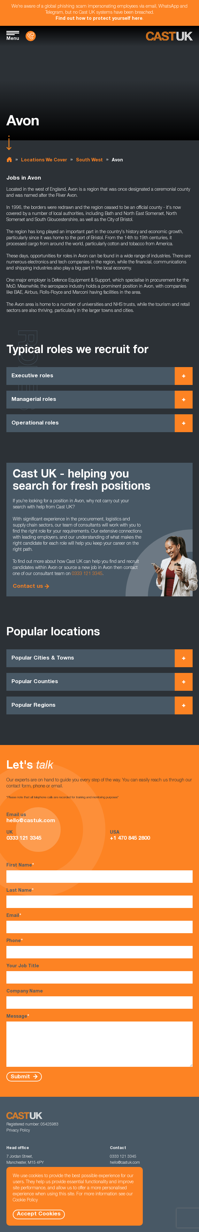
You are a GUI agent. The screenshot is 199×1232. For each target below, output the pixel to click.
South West (89, 160)
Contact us (28, 586)
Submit (21, 1077)
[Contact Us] (31, 36)
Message (99, 1040)
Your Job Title (99, 974)
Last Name (99, 898)
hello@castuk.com (30, 821)
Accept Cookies (39, 1214)
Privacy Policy (18, 1130)
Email (99, 923)
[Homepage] (169, 36)
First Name (99, 873)
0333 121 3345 (87, 574)
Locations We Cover (44, 160)
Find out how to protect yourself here (99, 19)
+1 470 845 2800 (130, 838)
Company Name (99, 999)
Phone (99, 948)
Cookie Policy (25, 1200)
